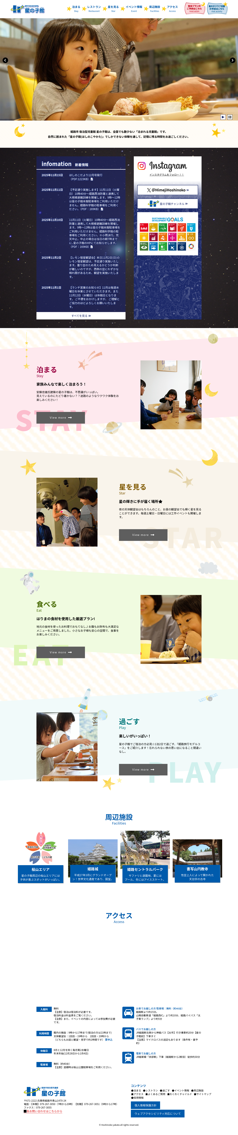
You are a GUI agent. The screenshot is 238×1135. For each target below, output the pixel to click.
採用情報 (139, 1097)
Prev (5, 60)
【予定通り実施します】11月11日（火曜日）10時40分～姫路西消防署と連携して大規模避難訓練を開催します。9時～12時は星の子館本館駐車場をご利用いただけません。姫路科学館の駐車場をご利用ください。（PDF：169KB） (94, 199)
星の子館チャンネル (168, 204)
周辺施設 (154, 8)
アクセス (172, 8)
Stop (229, 117)
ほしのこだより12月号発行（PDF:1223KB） (85, 177)
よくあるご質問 (156, 1094)
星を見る (113, 8)
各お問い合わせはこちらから (43, 1111)
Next (232, 60)
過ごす (166, 1090)
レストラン (94, 8)
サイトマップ (203, 1094)
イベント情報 (134, 8)
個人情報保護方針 (145, 1105)
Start (223, 117)
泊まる (76, 8)
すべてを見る (81, 316)
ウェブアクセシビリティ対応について (157, 1113)
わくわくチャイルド (181, 1094)
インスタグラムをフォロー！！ (166, 174)
